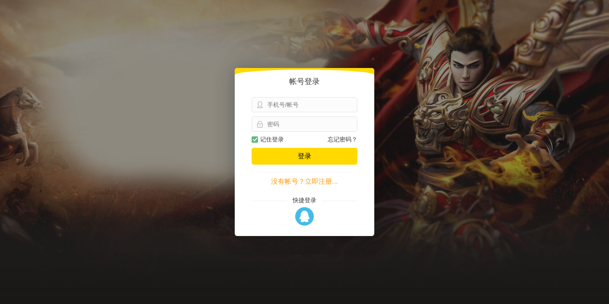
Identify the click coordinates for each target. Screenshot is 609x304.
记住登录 (268, 139)
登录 (304, 156)
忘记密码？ (342, 139)
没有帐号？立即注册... (304, 181)
